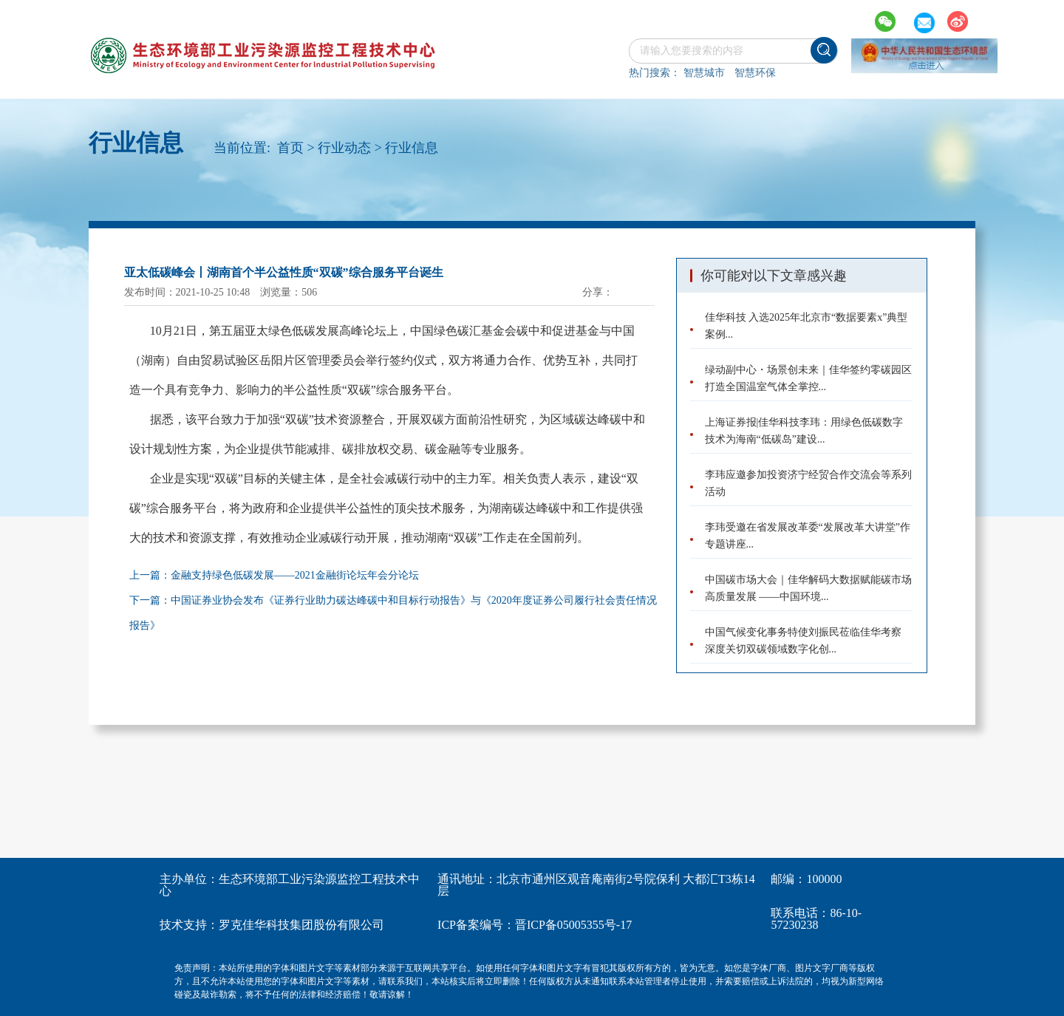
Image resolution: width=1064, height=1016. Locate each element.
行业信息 (411, 147)
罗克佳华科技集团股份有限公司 (301, 924)
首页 (290, 147)
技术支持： (189, 924)
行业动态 (344, 147)
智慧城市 (704, 72)
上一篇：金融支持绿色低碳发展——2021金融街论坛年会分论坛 (274, 575)
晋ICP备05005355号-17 (573, 924)
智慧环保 (755, 72)
